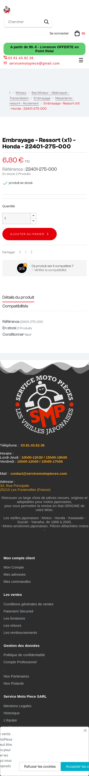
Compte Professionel (20, 662)
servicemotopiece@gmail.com (34, 63)
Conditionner (13, 334)
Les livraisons (14, 618)
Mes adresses (15, 574)
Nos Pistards (14, 683)
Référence (10, 322)
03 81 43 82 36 (18, 58)
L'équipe (10, 720)
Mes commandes (17, 581)
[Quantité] (16, 218)
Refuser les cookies (40, 766)
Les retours (12, 625)
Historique (12, 713)
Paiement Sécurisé (18, 611)
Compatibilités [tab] (15, 306)
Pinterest (31, 252)
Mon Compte (14, 567)
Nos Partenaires (16, 676)
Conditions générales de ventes (28, 604)
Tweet (26, 252)
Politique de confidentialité (24, 655)
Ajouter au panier (27, 234)
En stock (8, 174)
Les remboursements (20, 632)
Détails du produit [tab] (18, 297)
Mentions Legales (18, 706)
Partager (20, 252)
